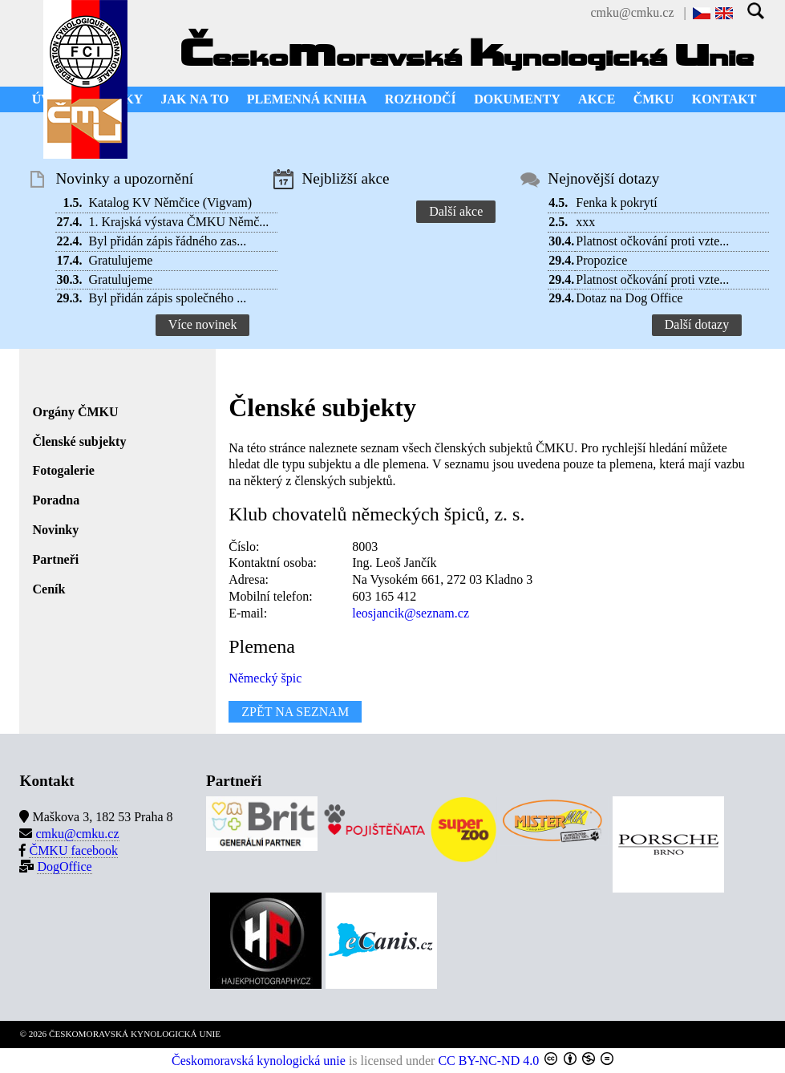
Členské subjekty (79, 441)
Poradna (55, 500)
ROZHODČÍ (420, 99)
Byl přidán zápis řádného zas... (167, 241)
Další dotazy (697, 324)
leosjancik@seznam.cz (410, 613)
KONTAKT (724, 99)
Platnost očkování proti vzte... (652, 241)
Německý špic (265, 678)
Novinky (55, 529)
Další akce (456, 211)
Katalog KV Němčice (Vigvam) (170, 202)
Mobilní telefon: (270, 596)
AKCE (596, 99)
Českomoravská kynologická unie (259, 1060)
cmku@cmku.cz (632, 12)
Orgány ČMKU (75, 412)
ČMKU (653, 99)
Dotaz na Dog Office (629, 298)
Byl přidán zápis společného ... (167, 298)
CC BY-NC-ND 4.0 (488, 1060)
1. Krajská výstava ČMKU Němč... (178, 222)
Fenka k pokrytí (616, 202)
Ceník (48, 589)
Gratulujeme (120, 260)
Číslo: (244, 546)
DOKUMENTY (517, 99)
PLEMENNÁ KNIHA (307, 99)
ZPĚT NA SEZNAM (295, 712)
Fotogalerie (63, 470)
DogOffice (64, 866)
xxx (585, 222)
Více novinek (202, 324)
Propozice (601, 260)
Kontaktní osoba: (273, 562)
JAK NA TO (195, 99)
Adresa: (249, 579)
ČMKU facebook (73, 850)
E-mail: (248, 613)
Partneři (55, 559)
